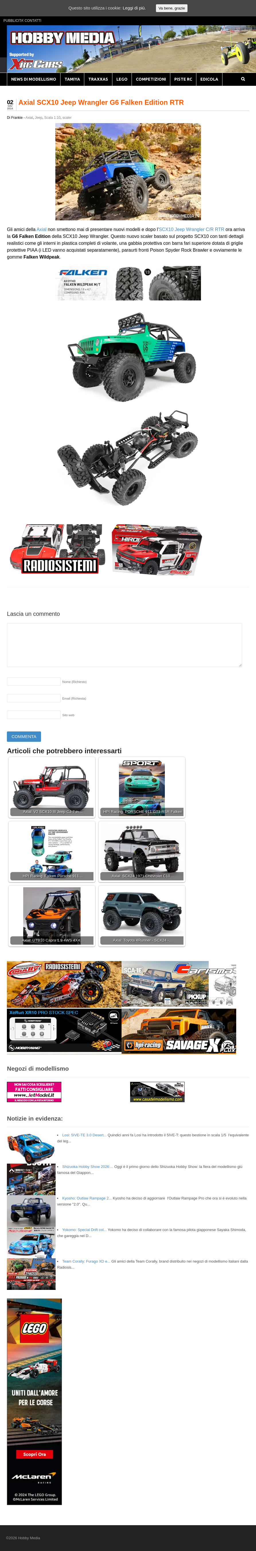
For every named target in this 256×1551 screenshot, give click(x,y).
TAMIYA (72, 79)
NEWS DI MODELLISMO (33, 79)
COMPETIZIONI (151, 79)
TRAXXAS (98, 79)
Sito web (68, 715)
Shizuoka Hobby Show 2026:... (87, 1166)
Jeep (38, 118)
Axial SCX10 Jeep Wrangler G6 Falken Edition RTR (101, 102)
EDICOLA (209, 79)
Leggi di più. (134, 7)
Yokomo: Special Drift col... (84, 1230)
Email (74, 698)
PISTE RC (183, 79)
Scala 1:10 (52, 118)
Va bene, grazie (172, 8)
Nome (74, 682)
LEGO (122, 79)
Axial (29, 118)
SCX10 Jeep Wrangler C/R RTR (191, 229)
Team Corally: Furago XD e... (86, 1261)
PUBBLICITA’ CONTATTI (22, 21)
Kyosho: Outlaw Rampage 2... (87, 1198)
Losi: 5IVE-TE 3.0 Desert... (84, 1135)
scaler (67, 118)
